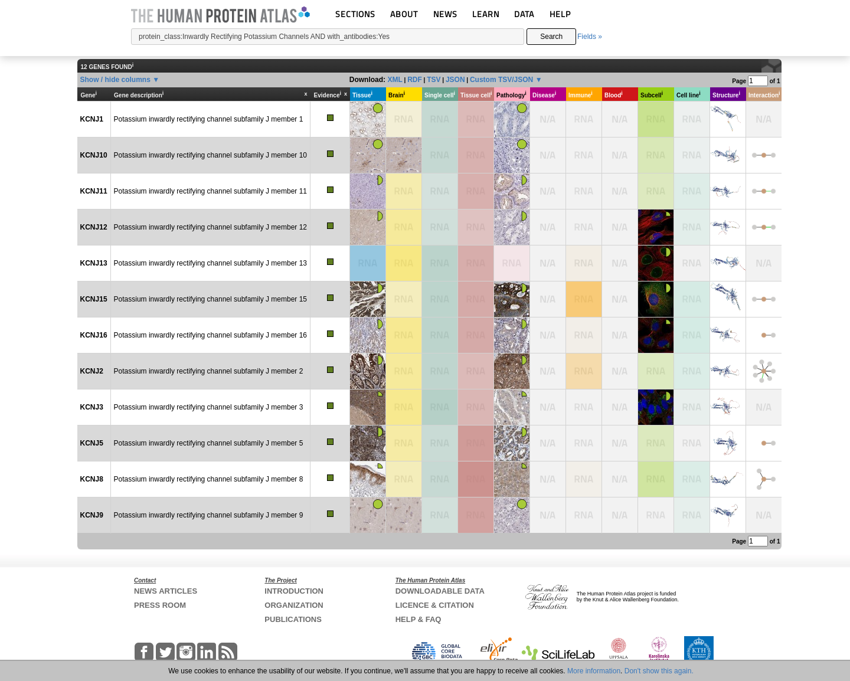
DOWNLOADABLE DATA (440, 591)
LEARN (485, 14)
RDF (414, 80)
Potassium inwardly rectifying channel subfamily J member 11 (210, 191)
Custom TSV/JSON (501, 80)
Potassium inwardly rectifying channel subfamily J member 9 (208, 515)
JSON (455, 80)
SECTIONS (355, 14)
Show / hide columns (115, 80)
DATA (524, 14)
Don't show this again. (659, 671)
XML (394, 80)
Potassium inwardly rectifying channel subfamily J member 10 (210, 155)
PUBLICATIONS (293, 619)
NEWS (445, 14)
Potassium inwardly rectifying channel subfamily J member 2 (208, 371)
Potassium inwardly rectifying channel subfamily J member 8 (208, 479)
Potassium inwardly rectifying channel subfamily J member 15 (210, 299)
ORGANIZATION (293, 605)
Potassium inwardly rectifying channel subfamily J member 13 (210, 263)
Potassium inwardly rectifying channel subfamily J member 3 (208, 407)
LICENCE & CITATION (434, 605)
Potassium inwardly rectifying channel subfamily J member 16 (210, 335)
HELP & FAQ (418, 619)
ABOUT (404, 14)
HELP (560, 14)
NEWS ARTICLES (165, 591)
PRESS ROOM (160, 605)
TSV (433, 80)
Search (551, 36)
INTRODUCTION (293, 591)
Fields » (589, 36)
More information (593, 671)
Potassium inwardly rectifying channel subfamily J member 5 (208, 443)
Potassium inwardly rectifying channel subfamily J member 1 (208, 119)
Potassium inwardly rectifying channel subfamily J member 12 (210, 227)
